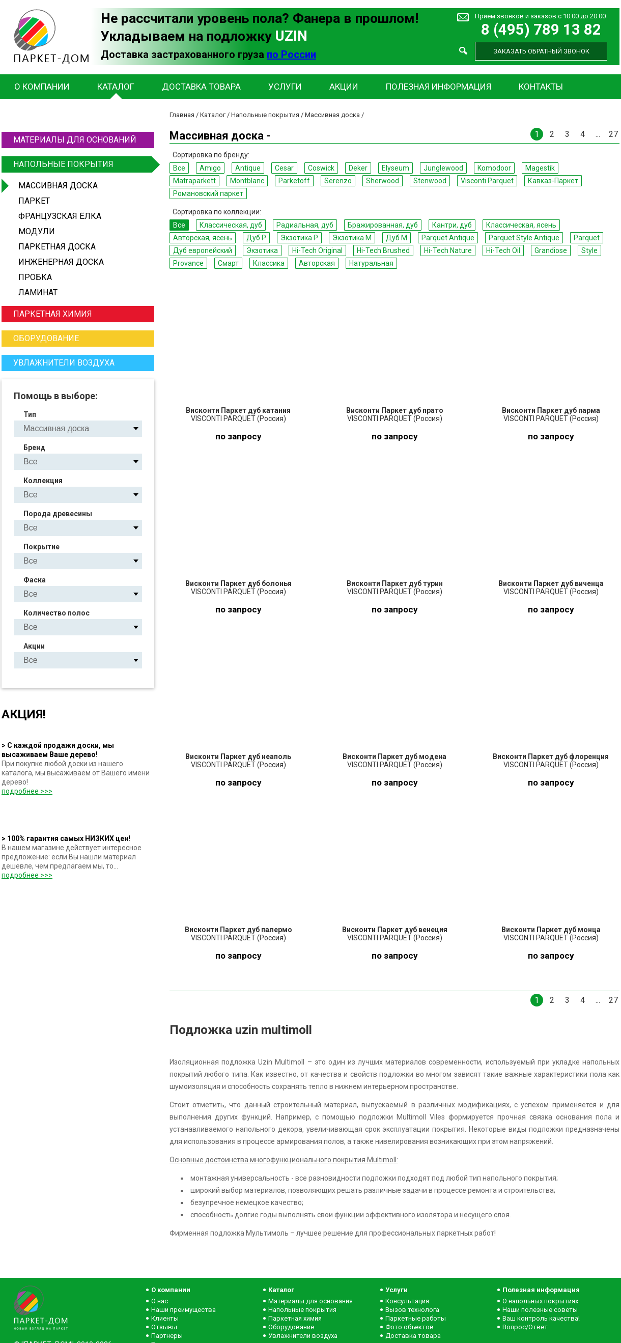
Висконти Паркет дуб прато (394, 410)
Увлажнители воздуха (64, 363)
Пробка (35, 277)
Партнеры (167, 1335)
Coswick (321, 168)
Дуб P (256, 238)
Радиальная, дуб (304, 225)
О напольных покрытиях (540, 1301)
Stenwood (429, 181)
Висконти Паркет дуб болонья (238, 583)
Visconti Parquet (487, 181)
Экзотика (262, 250)
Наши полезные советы (540, 1309)
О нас (159, 1301)
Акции (343, 86)
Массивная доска (58, 185)
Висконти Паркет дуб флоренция (551, 756)
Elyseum (395, 168)
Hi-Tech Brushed (383, 250)
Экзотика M (352, 238)
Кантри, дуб (452, 225)
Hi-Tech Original (317, 250)
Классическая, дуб (231, 225)
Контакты (541, 86)
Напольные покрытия (82, 164)
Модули (36, 231)
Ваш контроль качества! (541, 1318)
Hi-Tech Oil (503, 250)
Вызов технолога (412, 1309)
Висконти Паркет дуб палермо (238, 929)
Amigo (210, 168)
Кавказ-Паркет (553, 181)
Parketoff (294, 181)
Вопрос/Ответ (525, 1327)
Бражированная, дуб (383, 225)
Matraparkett (194, 181)
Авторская (317, 263)
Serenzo (338, 181)
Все (179, 168)
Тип (29, 414)
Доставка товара (201, 86)
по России (291, 54)
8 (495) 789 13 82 (541, 29)
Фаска (34, 579)
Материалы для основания (310, 1301)
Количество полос (56, 613)
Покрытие (41, 546)
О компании (42, 86)
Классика (269, 263)
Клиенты (165, 1318)
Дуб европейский (202, 250)
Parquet (587, 238)
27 (613, 134)
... (598, 134)
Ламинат (38, 292)
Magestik (540, 168)
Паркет (34, 201)
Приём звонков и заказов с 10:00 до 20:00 (540, 16)
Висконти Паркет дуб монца (551, 929)
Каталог (115, 86)
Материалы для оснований (74, 140)
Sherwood (382, 181)
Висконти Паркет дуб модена (394, 756)
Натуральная (371, 263)
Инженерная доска (61, 262)
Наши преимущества (183, 1309)
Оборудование (46, 338)
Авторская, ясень (202, 238)
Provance (188, 263)
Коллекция (43, 480)
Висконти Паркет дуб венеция (394, 929)
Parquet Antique (447, 238)
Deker (358, 168)
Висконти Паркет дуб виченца (551, 583)
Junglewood (443, 168)
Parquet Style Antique (524, 238)
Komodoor (494, 168)
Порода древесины (57, 513)
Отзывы (164, 1327)
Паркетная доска (57, 246)
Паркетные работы (415, 1318)
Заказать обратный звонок (541, 51)
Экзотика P (299, 238)
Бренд (34, 447)
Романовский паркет (208, 193)
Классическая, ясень (521, 225)
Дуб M (396, 238)
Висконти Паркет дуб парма (551, 410)
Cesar (284, 168)
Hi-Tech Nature (448, 250)
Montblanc (247, 181)
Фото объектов (409, 1327)
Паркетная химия (52, 314)
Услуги (285, 86)
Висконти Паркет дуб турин (395, 583)
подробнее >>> (27, 791)
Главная (182, 115)
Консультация (407, 1301)
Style (589, 250)
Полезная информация (438, 86)
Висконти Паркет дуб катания (238, 410)
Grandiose (550, 250)
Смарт (228, 263)
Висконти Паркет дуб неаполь (238, 756)
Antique (248, 168)
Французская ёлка (59, 216)
